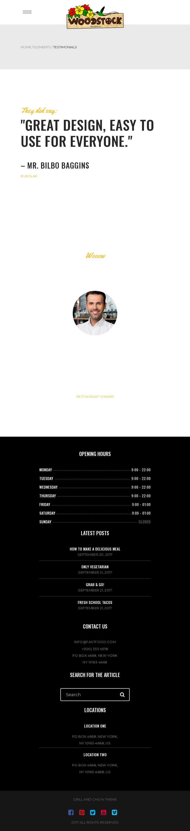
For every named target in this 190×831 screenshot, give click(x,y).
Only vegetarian (95, 566)
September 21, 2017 (95, 572)
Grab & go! (95, 584)
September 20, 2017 (95, 554)
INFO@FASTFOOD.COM (95, 642)
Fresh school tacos (95, 602)
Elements (42, 47)
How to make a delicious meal (95, 549)
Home (26, 47)
